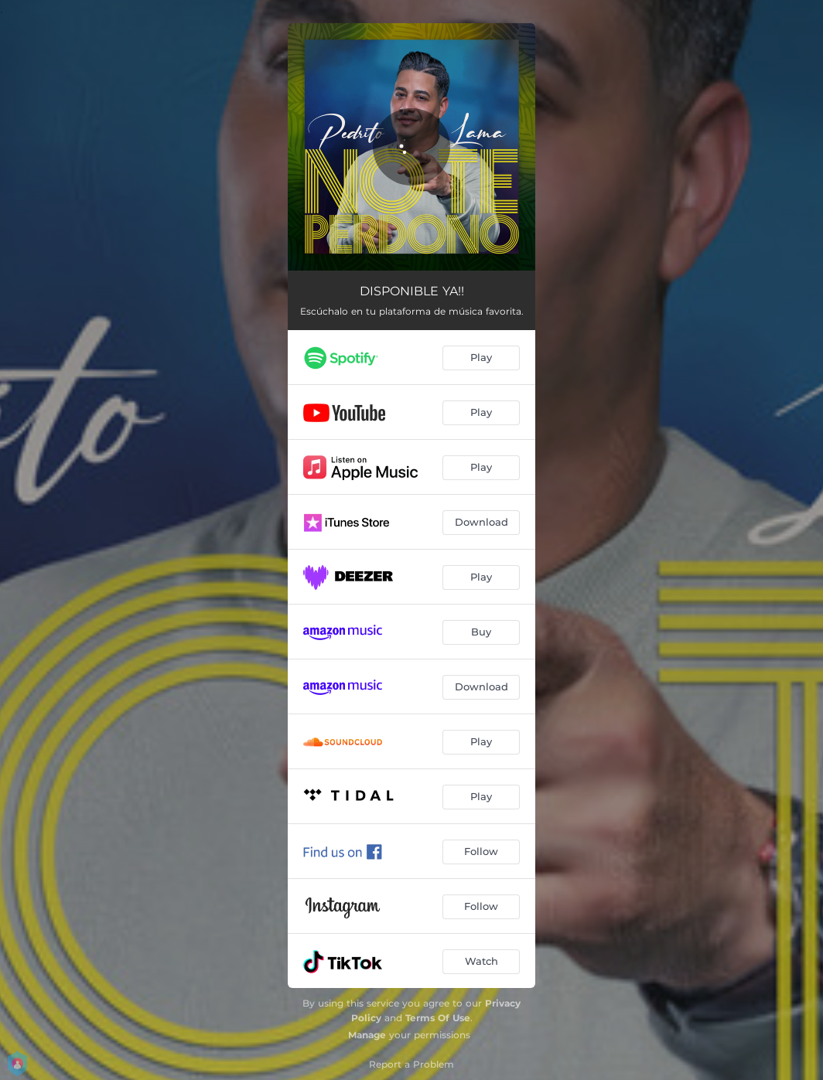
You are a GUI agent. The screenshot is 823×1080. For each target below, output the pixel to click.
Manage (367, 1035)
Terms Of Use (437, 1018)
